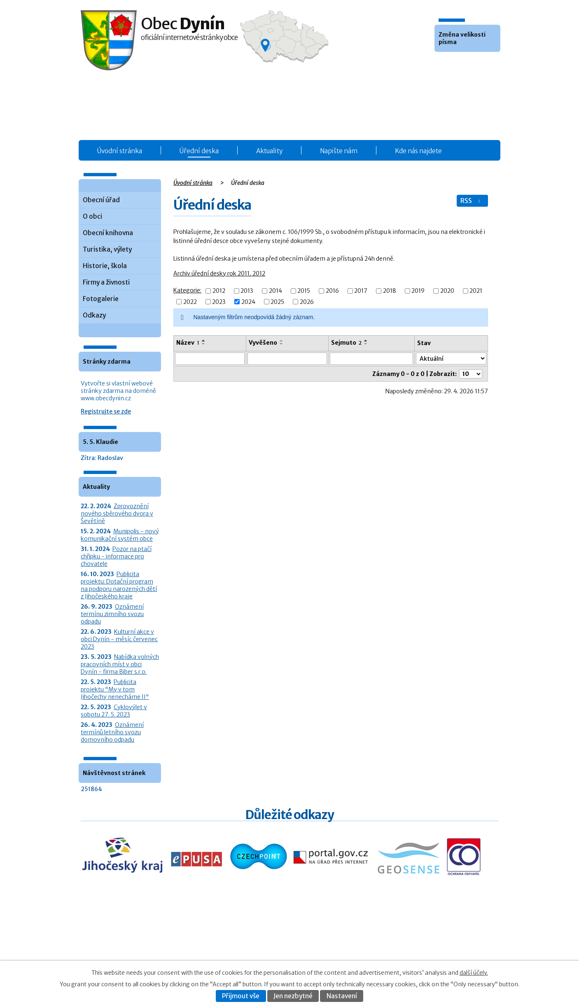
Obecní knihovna (108, 233)
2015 (303, 291)
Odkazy (94, 315)
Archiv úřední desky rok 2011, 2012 (219, 273)
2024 (248, 302)
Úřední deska (199, 151)
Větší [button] (464, 64)
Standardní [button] (453, 64)
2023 (219, 302)
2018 (389, 291)
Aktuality (269, 151)
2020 (447, 291)
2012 (218, 291)
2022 (190, 302)
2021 (475, 291)
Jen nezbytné (293, 996)
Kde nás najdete (418, 151)
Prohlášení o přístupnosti (417, 951)
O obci (92, 216)
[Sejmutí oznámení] (371, 359)
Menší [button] (442, 64)
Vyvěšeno (263, 342)
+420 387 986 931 (127, 948)
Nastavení (342, 996)
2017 (360, 291)
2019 (418, 291)
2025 (277, 302)
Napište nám (338, 151)
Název (187, 342)
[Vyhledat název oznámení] (210, 359)
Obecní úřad (101, 200)
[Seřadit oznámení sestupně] (203, 344)
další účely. (474, 972)
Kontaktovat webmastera (434, 943)
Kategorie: (187, 290)
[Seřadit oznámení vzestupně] (203, 340)
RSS (471, 201)
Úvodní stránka (119, 151)
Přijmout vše (240, 996)
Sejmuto (346, 342)
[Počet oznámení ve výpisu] (470, 373)
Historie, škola (105, 266)
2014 (275, 291)
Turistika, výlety (107, 249)
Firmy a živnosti (106, 282)
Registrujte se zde (106, 411)
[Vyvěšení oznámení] (287, 359)
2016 (332, 291)
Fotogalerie (101, 299)
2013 (246, 291)
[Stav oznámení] (451, 358)
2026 (307, 302)
